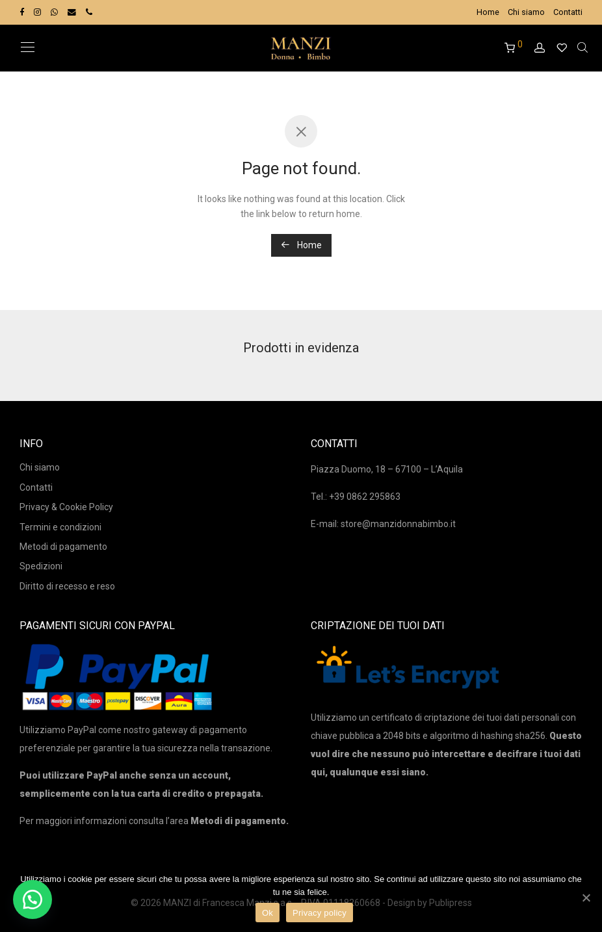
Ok (267, 913)
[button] (32, 899)
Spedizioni (41, 566)
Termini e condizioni (60, 527)
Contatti (567, 12)
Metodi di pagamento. (239, 821)
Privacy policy (320, 913)
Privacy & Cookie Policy (66, 507)
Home (488, 12)
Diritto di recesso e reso (67, 586)
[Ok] (585, 897)
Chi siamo (526, 12)
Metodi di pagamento (63, 546)
